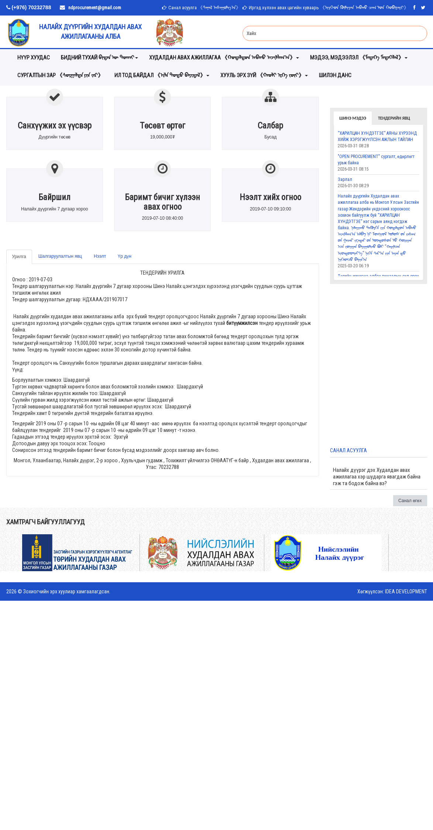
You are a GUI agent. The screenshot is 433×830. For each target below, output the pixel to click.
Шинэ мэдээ (352, 118)
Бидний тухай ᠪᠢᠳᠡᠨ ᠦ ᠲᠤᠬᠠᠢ (99, 57)
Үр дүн (124, 256)
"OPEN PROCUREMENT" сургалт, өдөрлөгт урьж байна (376, 159)
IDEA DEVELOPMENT (406, 591)
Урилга (19, 256)
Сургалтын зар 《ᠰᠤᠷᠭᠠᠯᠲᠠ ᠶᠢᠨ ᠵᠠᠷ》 (60, 75)
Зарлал (345, 179)
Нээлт (100, 256)
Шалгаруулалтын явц (60, 256)
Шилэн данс (335, 75)
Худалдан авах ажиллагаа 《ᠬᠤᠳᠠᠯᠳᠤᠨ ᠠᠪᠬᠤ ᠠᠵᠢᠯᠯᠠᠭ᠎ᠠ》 (224, 57)
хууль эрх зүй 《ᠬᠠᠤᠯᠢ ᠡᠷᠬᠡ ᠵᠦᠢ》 (264, 75)
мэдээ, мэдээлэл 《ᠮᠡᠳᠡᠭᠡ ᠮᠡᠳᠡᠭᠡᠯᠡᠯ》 (359, 57)
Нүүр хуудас (33, 57)
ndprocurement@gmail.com (94, 7)
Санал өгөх (410, 500)
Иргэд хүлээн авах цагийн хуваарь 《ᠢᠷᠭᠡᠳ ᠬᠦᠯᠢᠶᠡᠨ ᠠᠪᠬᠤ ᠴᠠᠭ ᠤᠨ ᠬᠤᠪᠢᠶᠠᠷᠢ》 (329, 7)
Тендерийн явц (394, 118)
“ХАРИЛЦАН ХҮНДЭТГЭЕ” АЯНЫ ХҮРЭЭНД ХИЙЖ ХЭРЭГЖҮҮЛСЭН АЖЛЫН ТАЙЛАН (377, 136)
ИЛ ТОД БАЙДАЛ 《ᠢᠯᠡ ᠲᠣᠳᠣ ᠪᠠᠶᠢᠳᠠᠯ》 (161, 75)
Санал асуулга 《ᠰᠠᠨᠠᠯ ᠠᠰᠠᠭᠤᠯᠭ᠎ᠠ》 (204, 7)
